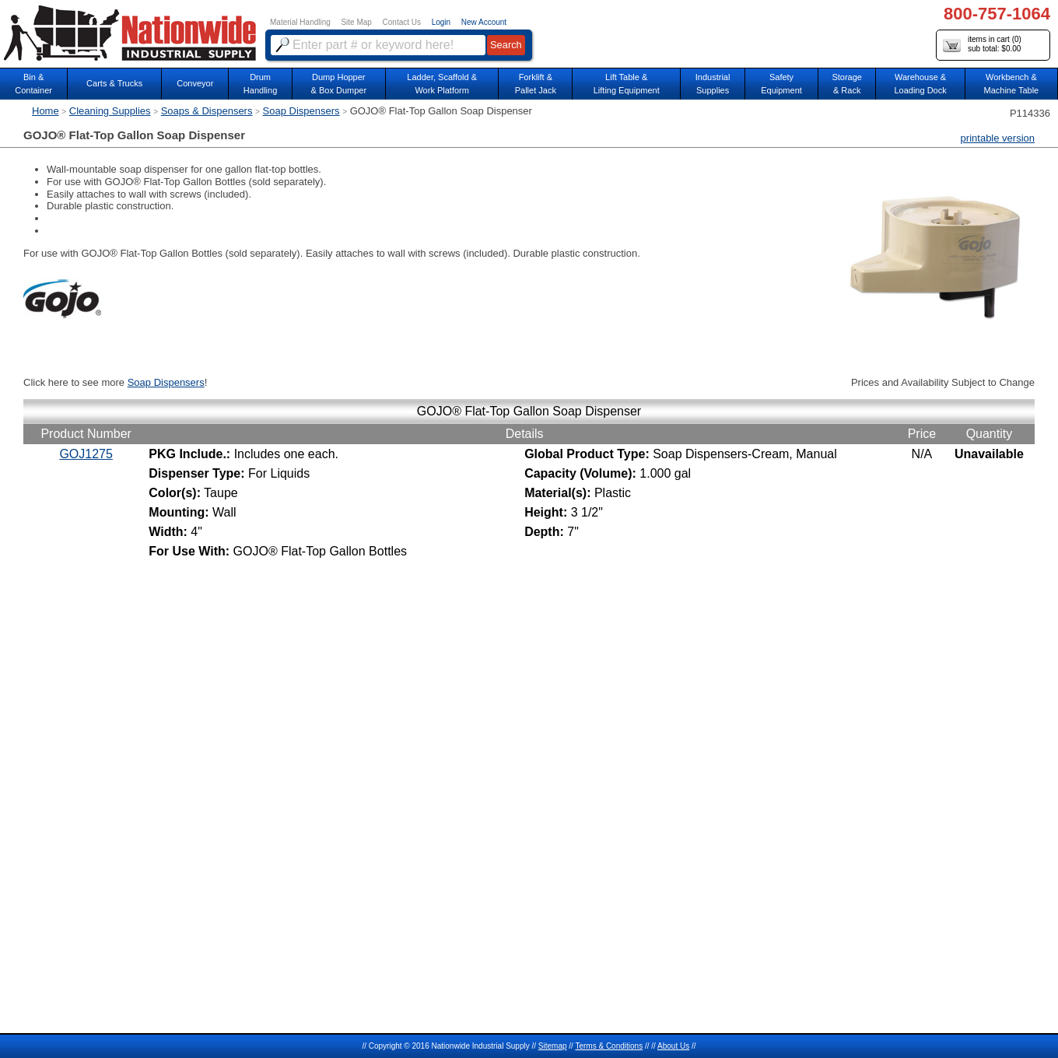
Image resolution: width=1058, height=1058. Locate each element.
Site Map (356, 22)
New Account (483, 22)
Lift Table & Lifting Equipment (627, 83)
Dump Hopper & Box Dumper (339, 83)
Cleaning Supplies (110, 111)
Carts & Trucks (114, 83)
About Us (673, 1046)
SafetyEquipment (781, 83)
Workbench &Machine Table (1011, 83)
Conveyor (195, 83)
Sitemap (552, 1046)
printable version (998, 138)
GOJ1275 (85, 454)
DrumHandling (260, 83)
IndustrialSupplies (712, 83)
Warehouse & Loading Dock (920, 83)
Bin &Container (33, 83)
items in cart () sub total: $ (982, 44)
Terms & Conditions (609, 1046)
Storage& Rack (847, 83)
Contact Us (402, 22)
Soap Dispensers (301, 111)
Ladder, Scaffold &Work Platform (442, 83)
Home (45, 111)
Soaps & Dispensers (207, 111)
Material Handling (300, 22)
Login (441, 22)
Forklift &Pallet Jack (535, 83)
